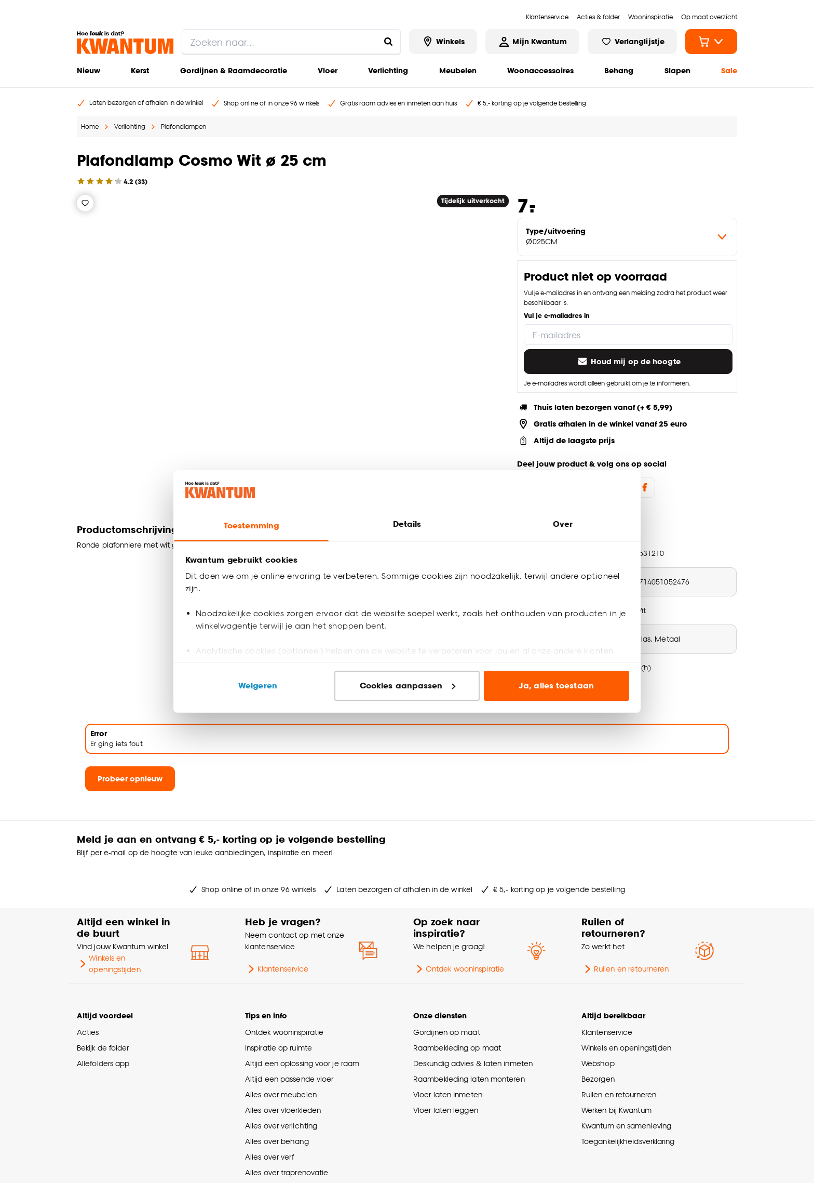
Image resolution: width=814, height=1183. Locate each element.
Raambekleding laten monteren (469, 1078)
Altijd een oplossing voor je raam (302, 1063)
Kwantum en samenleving (626, 1125)
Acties (88, 1032)
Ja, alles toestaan (556, 685)
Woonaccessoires (540, 70)
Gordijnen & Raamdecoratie (233, 70)
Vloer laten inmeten (447, 1094)
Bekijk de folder (103, 1047)
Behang (618, 70)
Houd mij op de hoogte (628, 361)
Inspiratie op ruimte (278, 1047)
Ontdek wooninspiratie (458, 969)
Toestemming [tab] (251, 525)
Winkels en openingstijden (109, 963)
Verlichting (388, 70)
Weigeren (257, 685)
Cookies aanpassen (407, 685)
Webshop (598, 1063)
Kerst (140, 70)
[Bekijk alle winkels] (443, 41)
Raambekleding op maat (457, 1047)
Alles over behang (277, 1141)
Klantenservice (276, 969)
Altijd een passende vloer (289, 1078)
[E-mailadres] (628, 334)
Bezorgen (598, 1078)
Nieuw (88, 70)
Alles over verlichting (281, 1125)
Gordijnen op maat (446, 1032)
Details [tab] (407, 524)
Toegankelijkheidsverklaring (628, 1141)
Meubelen (458, 70)
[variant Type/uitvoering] (627, 237)
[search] (291, 41)
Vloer (327, 70)
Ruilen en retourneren (625, 969)
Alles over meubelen (281, 1094)
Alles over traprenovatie (286, 1172)
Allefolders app (103, 1063)
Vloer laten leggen (445, 1110)
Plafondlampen (183, 126)
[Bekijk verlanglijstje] (632, 41)
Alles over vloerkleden (283, 1110)
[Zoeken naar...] (388, 41)
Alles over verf (269, 1156)
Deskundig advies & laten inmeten (473, 1063)
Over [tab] (563, 524)
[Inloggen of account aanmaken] (532, 41)
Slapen (677, 70)
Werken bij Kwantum (616, 1110)
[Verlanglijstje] (85, 203)
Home (90, 126)
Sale (729, 70)
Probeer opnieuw (130, 778)
